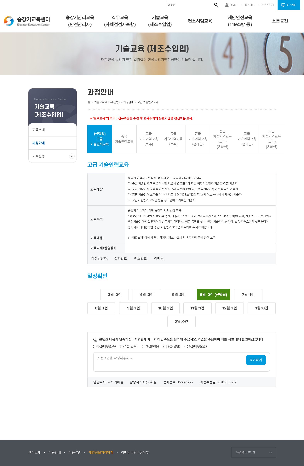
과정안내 (38, 143)
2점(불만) (174, 346)
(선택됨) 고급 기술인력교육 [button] (99, 139)
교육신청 (40, 158)
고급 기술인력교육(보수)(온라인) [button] (271, 139)
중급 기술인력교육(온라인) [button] (198, 139)
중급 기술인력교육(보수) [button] (173, 139)
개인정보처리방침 (101, 452)
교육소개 (38, 130)
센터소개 (34, 452)
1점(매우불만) (198, 346)
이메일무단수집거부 (135, 452)
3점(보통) (152, 346)
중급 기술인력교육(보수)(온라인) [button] (222, 139)
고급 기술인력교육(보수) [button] (149, 139)
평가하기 (256, 360)
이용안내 (55, 452)
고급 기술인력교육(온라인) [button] (247, 139)
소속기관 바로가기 (245, 452)
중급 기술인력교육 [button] (124, 139)
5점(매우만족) (106, 346)
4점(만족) (131, 346)
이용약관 (75, 452)
